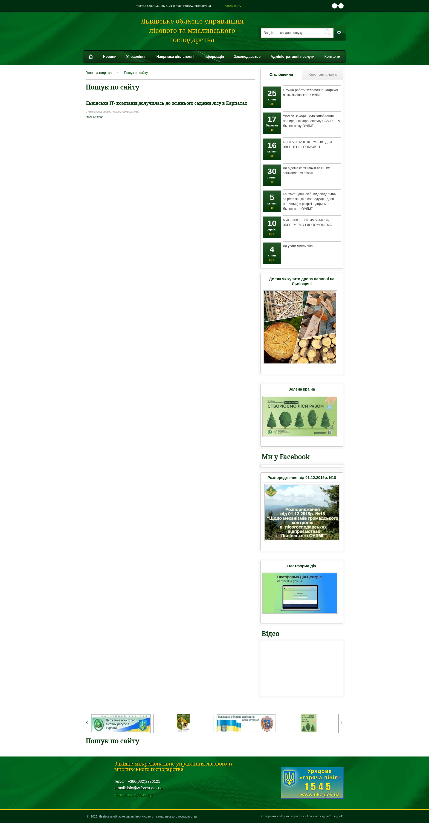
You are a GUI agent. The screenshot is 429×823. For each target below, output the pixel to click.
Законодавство (247, 56)
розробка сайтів (301, 816)
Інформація (214, 56)
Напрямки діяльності (175, 56)
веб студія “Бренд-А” (329, 816)
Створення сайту (273, 816)
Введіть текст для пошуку (283, 33)
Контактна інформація (134, 794)
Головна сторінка (99, 73)
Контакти (332, 56)
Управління (136, 56)
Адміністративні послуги (292, 56)
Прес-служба (94, 116)
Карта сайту (233, 5)
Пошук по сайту (136, 73)
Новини (109, 56)
